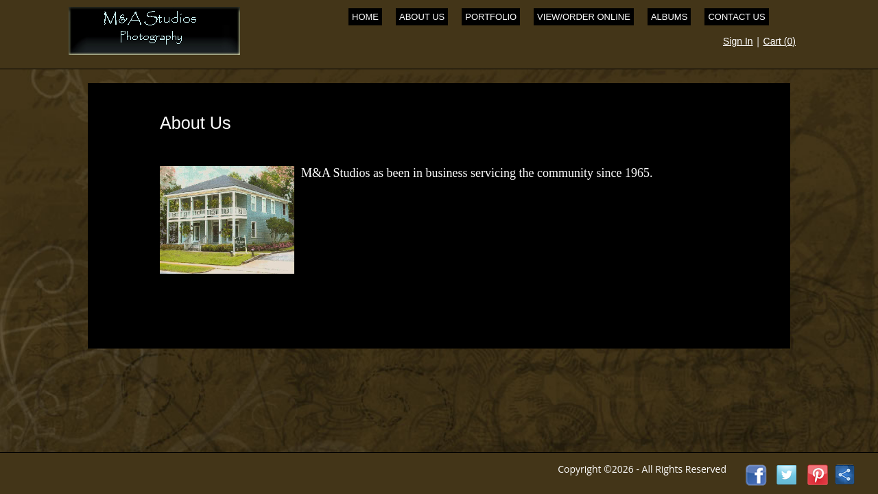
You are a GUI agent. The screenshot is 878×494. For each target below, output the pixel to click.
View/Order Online (583, 17)
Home (365, 17)
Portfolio (491, 17)
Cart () (779, 41)
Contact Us (736, 17)
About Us (421, 17)
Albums (669, 17)
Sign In (738, 41)
